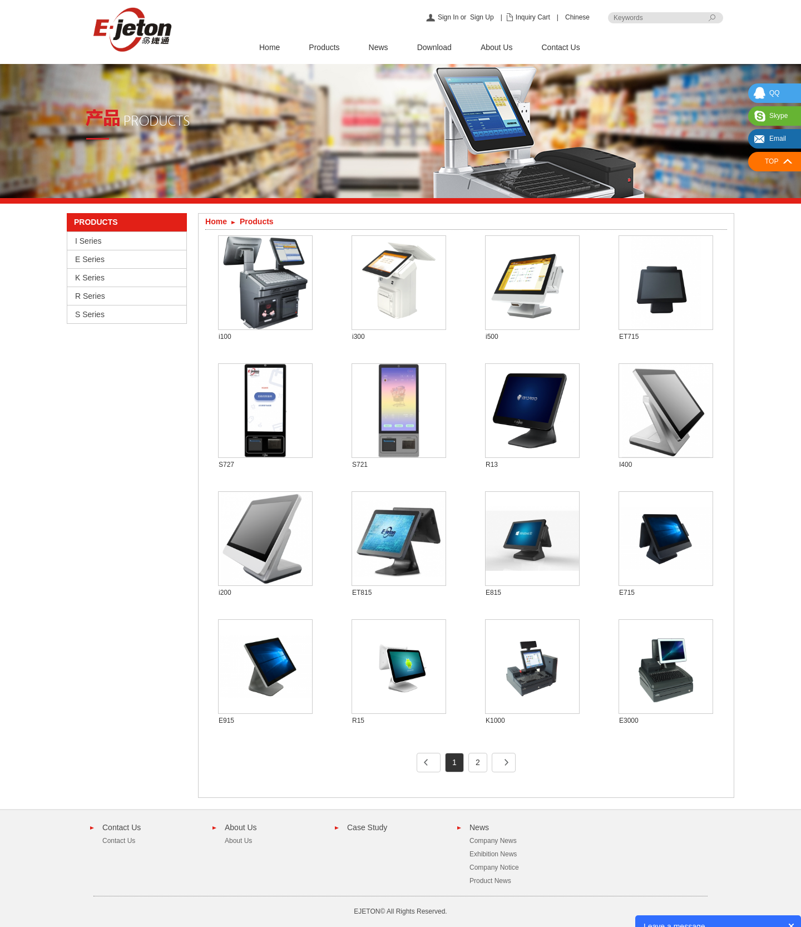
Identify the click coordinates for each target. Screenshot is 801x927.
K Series (90, 277)
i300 (358, 337)
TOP (771, 161)
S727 (226, 465)
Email (777, 138)
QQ (774, 93)
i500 (492, 337)
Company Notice (494, 867)
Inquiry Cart (533, 17)
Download (434, 47)
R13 (492, 465)
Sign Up (482, 17)
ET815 (362, 592)
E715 (627, 592)
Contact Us (560, 47)
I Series (88, 240)
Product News (490, 881)
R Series (90, 296)
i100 (225, 337)
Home (269, 47)
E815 (493, 592)
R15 (358, 720)
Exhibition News (493, 854)
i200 (225, 592)
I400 (625, 465)
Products (324, 47)
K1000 (495, 720)
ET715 (629, 337)
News (378, 47)
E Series (90, 259)
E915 (226, 720)
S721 (360, 465)
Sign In (448, 17)
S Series (90, 314)
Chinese (577, 17)
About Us (497, 47)
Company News (493, 841)
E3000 (629, 720)
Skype (778, 116)
